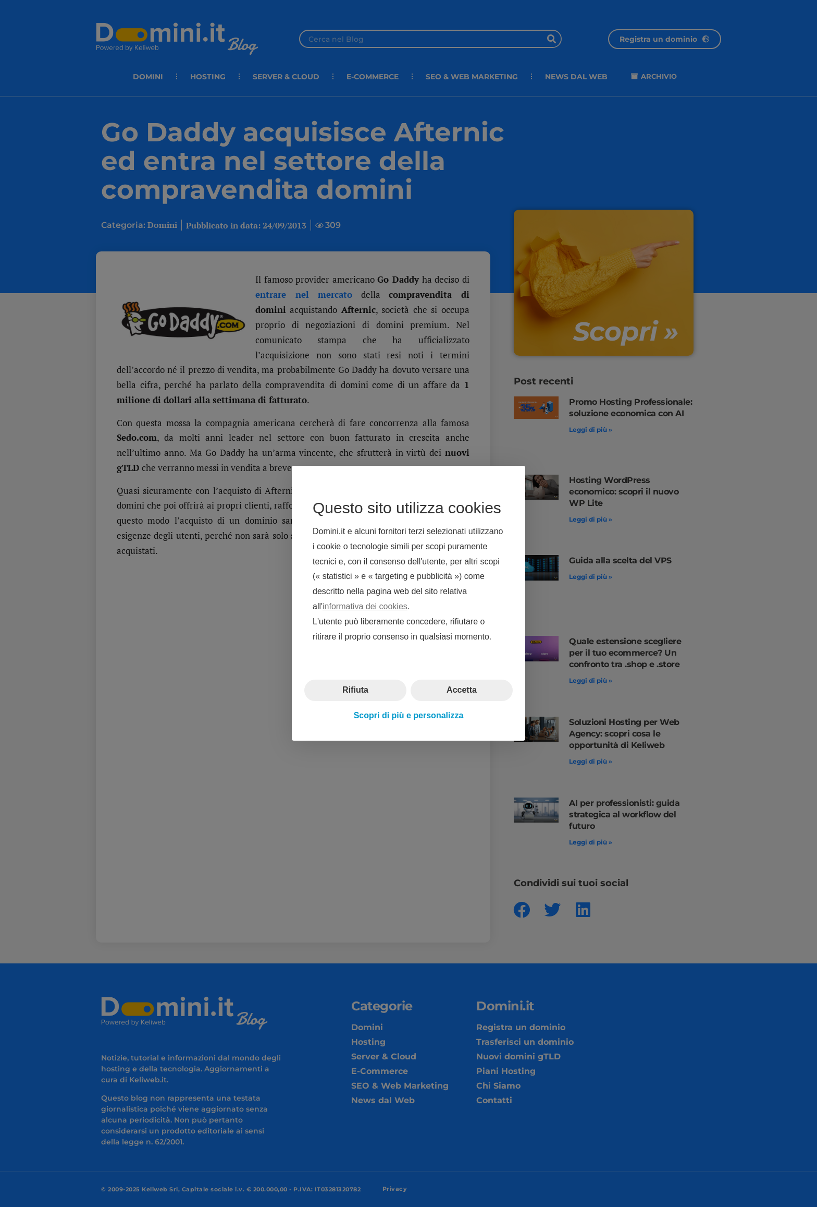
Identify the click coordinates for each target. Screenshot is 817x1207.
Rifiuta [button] (355, 690)
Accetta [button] (462, 690)
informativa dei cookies (365, 606)
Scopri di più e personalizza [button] (409, 715)
